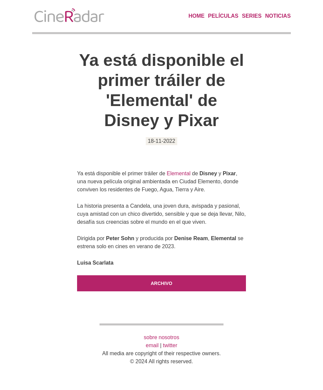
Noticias (277, 16)
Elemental (178, 173)
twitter (170, 345)
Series (252, 16)
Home (196, 16)
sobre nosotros (161, 337)
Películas (223, 16)
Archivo (162, 283)
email (152, 345)
